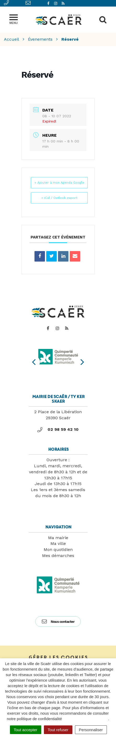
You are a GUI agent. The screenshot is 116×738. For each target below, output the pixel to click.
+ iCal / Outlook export (59, 198)
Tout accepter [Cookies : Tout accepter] (25, 730)
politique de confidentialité (85, 718)
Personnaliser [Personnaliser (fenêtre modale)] (91, 730)
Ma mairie (58, 537)
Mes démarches (58, 555)
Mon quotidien (58, 549)
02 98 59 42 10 (58, 429)
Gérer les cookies (58, 657)
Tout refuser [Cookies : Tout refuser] (58, 730)
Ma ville (58, 543)
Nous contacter (58, 621)
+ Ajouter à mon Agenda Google (59, 182)
